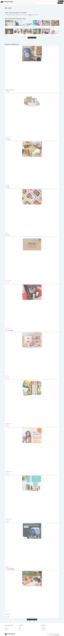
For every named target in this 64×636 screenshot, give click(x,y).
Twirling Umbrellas (57, 634)
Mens (15, 26)
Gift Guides (29, 3)
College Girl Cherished (8, 519)
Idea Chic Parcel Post (8, 280)
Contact (35, 3)
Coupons (22, 3)
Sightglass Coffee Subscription (9, 89)
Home (6, 26)
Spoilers (26, 3)
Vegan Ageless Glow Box (8, 471)
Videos (32, 3)
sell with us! (61, 1)
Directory (15, 3)
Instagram (43, 628)
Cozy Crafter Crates (8, 137)
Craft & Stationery (26, 26)
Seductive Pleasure (8, 328)
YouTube (43, 629)
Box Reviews (18, 3)
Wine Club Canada (7, 614)
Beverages (52, 26)
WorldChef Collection (8, 423)
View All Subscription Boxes (32, 619)
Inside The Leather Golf (8, 566)
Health (34, 26)
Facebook (43, 627)
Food (43, 26)
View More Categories (32, 37)
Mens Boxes (6, 628)
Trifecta (6, 232)
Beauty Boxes (6, 629)
